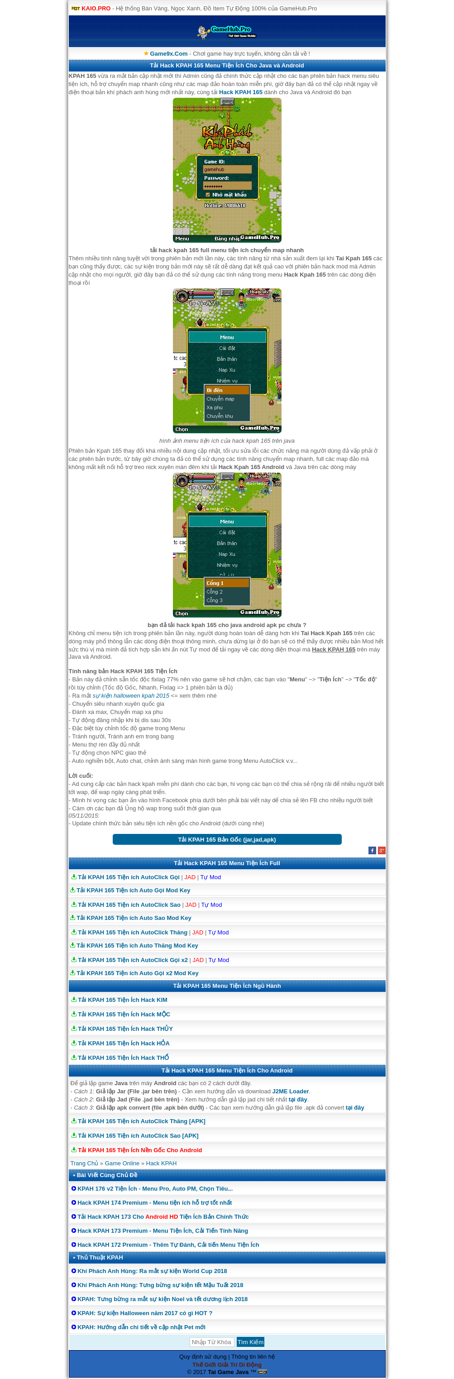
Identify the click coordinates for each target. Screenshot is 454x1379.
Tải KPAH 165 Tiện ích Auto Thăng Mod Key (137, 945)
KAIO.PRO (95, 8)
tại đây (298, 1099)
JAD (190, 877)
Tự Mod (210, 877)
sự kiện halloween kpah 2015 (131, 695)
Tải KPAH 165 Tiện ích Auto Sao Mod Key (133, 918)
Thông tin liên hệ (253, 1356)
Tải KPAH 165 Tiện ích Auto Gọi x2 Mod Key (137, 973)
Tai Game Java (228, 1372)
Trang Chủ (85, 1163)
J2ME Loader (290, 1091)
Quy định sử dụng (203, 1356)
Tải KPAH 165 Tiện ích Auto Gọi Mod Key (133, 890)
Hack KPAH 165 (241, 92)
